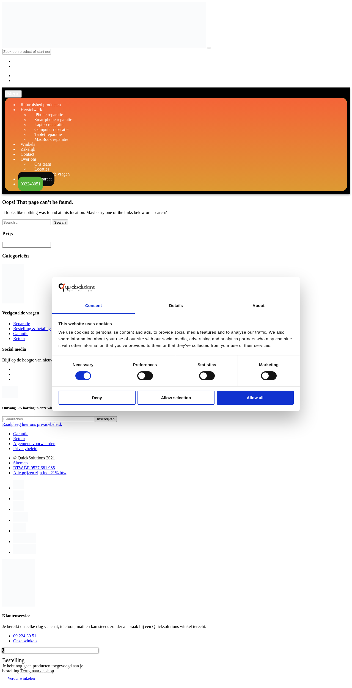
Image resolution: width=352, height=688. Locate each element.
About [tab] (258, 305)
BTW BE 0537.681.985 (34, 467)
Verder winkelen (21, 678)
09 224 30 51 (24, 636)
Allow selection (176, 397)
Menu (13, 94)
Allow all (255, 397)
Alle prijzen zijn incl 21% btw (39, 472)
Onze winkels (25, 640)
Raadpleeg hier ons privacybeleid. (32, 424)
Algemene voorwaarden (34, 443)
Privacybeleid (25, 448)
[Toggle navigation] (209, 47)
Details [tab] (176, 305)
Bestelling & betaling (32, 328)
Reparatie (21, 323)
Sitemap (20, 463)
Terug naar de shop (37, 670)
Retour (19, 338)
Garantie (20, 333)
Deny (97, 397)
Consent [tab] (93, 305)
